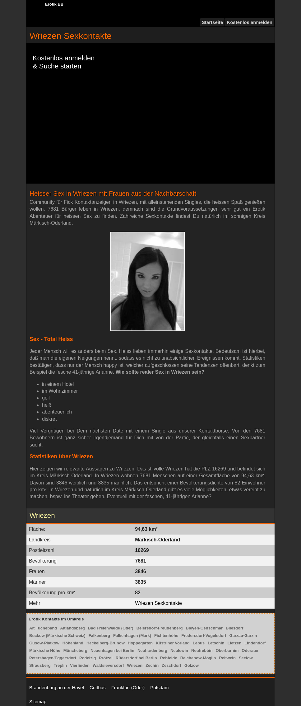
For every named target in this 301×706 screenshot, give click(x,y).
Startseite (212, 22)
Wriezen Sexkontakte (158, 603)
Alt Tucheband (43, 628)
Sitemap (37, 701)
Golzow (191, 665)
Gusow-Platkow (44, 643)
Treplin (60, 665)
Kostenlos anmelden (249, 22)
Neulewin (179, 650)
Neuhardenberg (152, 650)
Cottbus (98, 687)
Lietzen (235, 643)
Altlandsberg (72, 628)
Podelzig (87, 658)
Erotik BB (54, 4)
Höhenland (73, 643)
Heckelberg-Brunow (105, 643)
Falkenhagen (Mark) (132, 635)
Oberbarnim (227, 650)
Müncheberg (75, 650)
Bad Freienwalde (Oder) (110, 628)
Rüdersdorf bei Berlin (136, 658)
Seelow (246, 658)
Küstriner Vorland (173, 643)
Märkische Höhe (44, 650)
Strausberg (40, 665)
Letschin (216, 643)
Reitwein (227, 658)
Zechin (152, 665)
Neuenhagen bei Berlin (112, 650)
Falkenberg (99, 635)
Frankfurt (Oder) (128, 687)
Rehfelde (168, 658)
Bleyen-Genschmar (204, 628)
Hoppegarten (140, 643)
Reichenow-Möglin (198, 658)
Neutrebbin (202, 650)
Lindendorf (255, 643)
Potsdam (159, 687)
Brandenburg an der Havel (56, 687)
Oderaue (250, 650)
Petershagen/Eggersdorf (52, 658)
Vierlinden (80, 665)
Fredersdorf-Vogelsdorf (203, 635)
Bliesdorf (234, 628)
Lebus (199, 643)
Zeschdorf (171, 665)
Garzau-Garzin (243, 635)
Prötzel (105, 658)
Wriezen (135, 665)
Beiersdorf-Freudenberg (160, 628)
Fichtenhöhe (166, 635)
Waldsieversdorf (108, 665)
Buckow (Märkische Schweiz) (57, 635)
